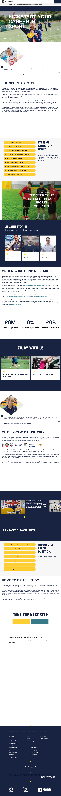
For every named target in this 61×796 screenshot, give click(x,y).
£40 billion (37, 100)
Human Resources (35, 756)
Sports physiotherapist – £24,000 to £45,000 (16, 170)
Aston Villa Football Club (25, 296)
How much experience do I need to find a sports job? (17, 557)
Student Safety (43, 735)
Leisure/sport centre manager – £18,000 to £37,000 (17, 154)
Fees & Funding (43, 736)
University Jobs (12, 745)
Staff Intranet (34, 750)
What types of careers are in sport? (13, 552)
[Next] (58, 507)
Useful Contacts (12, 742)
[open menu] (59, 1)
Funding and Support (13, 752)
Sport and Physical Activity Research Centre (34, 285)
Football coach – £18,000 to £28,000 (14, 142)
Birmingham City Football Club (40, 296)
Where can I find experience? (12, 561)
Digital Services (34, 754)
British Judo (17, 296)
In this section (30, 8)
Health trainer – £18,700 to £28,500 (14, 158)
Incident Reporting (27, 775)
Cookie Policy (32, 775)
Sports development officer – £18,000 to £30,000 (17, 166)
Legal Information (16, 775)
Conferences (11, 754)
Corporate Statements (22, 775)
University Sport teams (15, 304)
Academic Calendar (30, 741)
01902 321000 (13, 740)
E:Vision (28, 740)
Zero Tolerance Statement (48, 775)
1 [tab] (30, 260)
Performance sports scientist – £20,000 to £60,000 (17, 150)
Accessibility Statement (37, 775)
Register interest (21, 621)
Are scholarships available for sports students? (16, 569)
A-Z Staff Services (34, 752)
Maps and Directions (13, 743)
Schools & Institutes (44, 738)
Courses (10, 4)
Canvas (28, 736)
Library (28, 738)
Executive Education (13, 757)
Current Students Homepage (32, 735)
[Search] (56, 1)
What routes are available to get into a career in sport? (18, 565)
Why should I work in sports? (12, 548)
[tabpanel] (13, 248)
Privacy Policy (11, 775)
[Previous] (3, 507)
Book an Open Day (40, 621)
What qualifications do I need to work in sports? (16, 544)
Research (11, 750)
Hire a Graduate (12, 756)
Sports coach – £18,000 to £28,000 (14, 162)
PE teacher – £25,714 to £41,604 (13, 146)
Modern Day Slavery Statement (43, 776)
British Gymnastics (10, 296)
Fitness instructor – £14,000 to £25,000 (14, 174)
